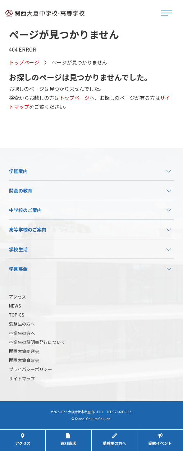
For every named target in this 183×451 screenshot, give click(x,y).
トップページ (24, 62)
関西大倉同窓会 (24, 351)
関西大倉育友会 (24, 360)
